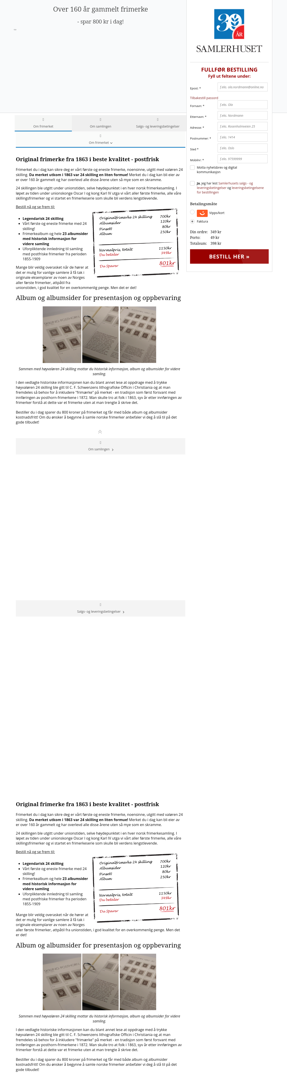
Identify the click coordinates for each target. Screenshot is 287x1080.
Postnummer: (199, 138)
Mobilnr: (196, 160)
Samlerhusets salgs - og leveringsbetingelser (225, 185)
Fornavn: (196, 106)
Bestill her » (229, 256)
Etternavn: (197, 117)
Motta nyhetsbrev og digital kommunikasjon (217, 169)
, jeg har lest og (230, 187)
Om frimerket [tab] (43, 123)
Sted (193, 149)
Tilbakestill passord (204, 98)
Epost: (195, 88)
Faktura (202, 221)
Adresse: (196, 128)
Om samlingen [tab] (100, 123)
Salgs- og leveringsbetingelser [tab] (158, 123)
